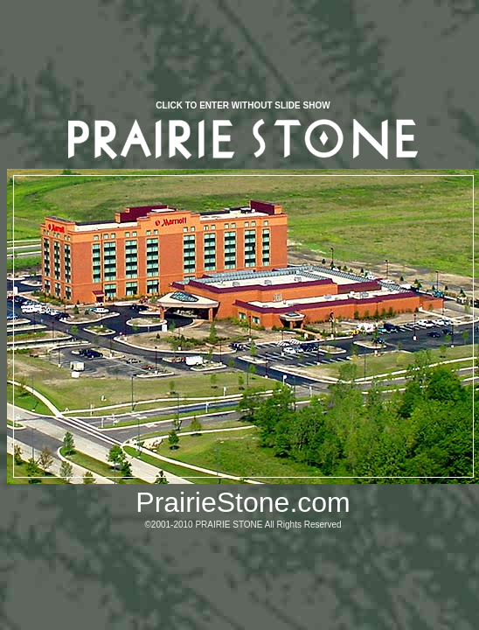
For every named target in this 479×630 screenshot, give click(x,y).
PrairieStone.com (242, 502)
